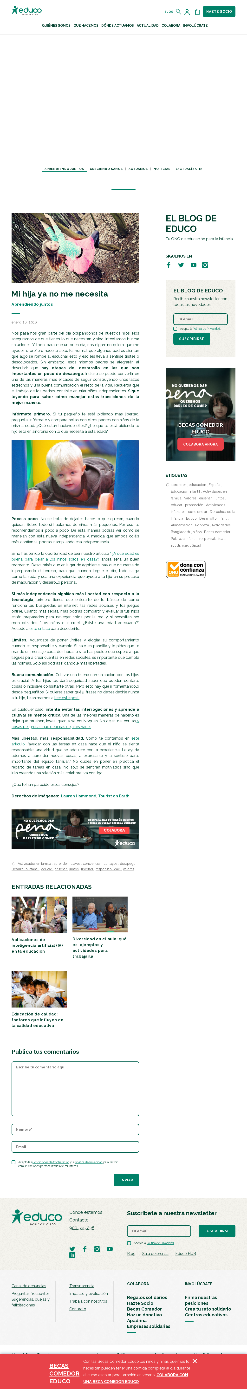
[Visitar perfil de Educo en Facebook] (168, 265)
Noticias (162, 169)
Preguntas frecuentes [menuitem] (31, 1293)
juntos (74, 869)
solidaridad (180, 545)
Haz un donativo (144, 1314)
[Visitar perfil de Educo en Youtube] (193, 265)
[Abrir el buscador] (179, 11)
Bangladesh (180, 532)
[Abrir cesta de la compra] (197, 11)
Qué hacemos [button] (85, 25)
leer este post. (66, 698)
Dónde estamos (85, 1212)
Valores (128, 869)
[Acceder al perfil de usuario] (188, 11)
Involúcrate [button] (195, 25)
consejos (111, 863)
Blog (168, 11)
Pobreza (202, 525)
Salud (196, 545)
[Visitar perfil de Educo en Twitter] (181, 265)
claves (76, 863)
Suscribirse (191, 339)
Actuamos (138, 169)
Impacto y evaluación (88, 1293)
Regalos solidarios (147, 1297)
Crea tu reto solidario (208, 1308)
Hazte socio (219, 11)
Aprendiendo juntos (64, 169)
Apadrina (137, 1320)
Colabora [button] (171, 25)
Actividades (221, 525)
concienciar (92, 863)
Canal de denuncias (29, 1286)
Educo (191, 518)
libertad (87, 869)
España (214, 485)
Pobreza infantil (184, 539)
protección (194, 505)
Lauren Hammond (78, 796)
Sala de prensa (155, 1253)
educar (47, 869)
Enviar (126, 1180)
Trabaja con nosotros (88, 1301)
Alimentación (182, 525)
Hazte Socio (140, 1303)
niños (197, 532)
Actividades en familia (35, 863)
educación (197, 485)
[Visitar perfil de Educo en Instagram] (205, 265)
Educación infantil (185, 491)
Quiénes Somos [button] (56, 25)
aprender (61, 863)
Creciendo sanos (106, 169)
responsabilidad (108, 869)
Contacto (79, 1219)
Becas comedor (217, 532)
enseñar (61, 869)
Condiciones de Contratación (50, 1162)
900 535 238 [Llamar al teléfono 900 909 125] (81, 1227)
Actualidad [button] (148, 25)
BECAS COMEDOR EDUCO (64, 1373)
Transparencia (81, 1286)
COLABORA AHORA (200, 444)
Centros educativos (206, 1314)
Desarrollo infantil (25, 869)
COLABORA (138, 1284)
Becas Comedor (144, 1308)
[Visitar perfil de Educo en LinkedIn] (72, 1255)
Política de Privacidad (89, 1162)
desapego (128, 863)
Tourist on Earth (114, 796)
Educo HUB (185, 1253)
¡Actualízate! (189, 169)
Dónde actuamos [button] (117, 25)
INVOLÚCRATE (199, 1284)
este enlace (39, 628)
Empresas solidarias (148, 1326)
